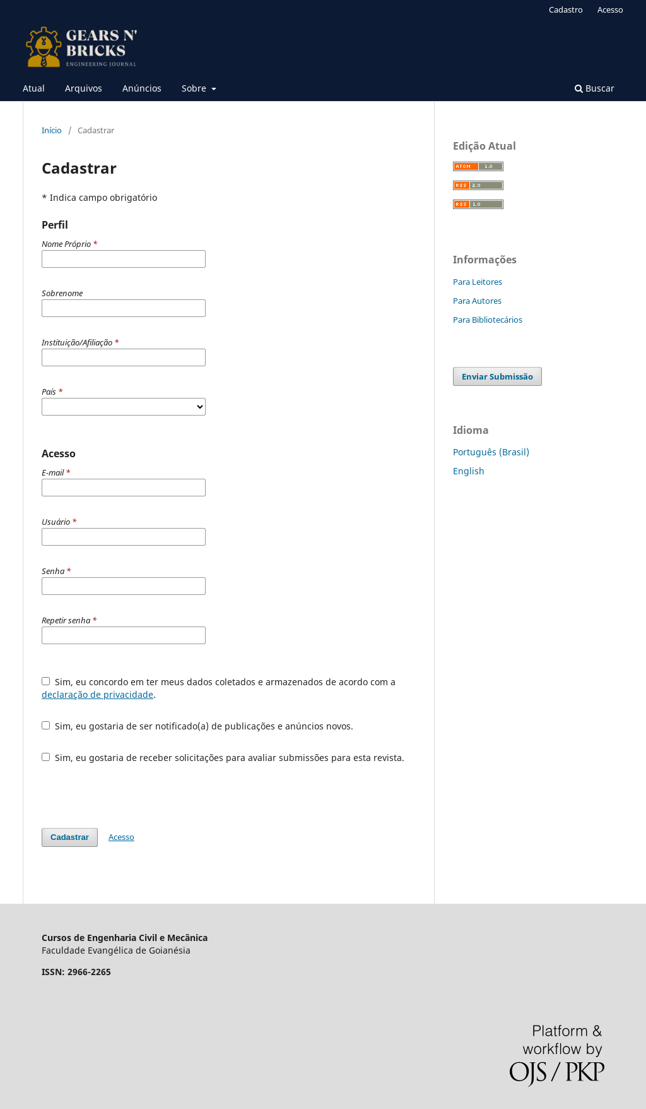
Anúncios (142, 88)
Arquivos (83, 88)
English (468, 471)
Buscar (594, 88)
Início (52, 130)
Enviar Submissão (497, 376)
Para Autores (477, 300)
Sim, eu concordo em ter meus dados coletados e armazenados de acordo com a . (219, 688)
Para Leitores (477, 281)
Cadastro (566, 9)
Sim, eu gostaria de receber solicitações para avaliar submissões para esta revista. (223, 758)
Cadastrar (69, 837)
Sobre (195, 88)
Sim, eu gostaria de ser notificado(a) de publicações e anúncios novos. (197, 726)
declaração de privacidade (97, 694)
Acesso (610, 9)
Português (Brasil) (491, 452)
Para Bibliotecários (487, 319)
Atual (34, 88)
